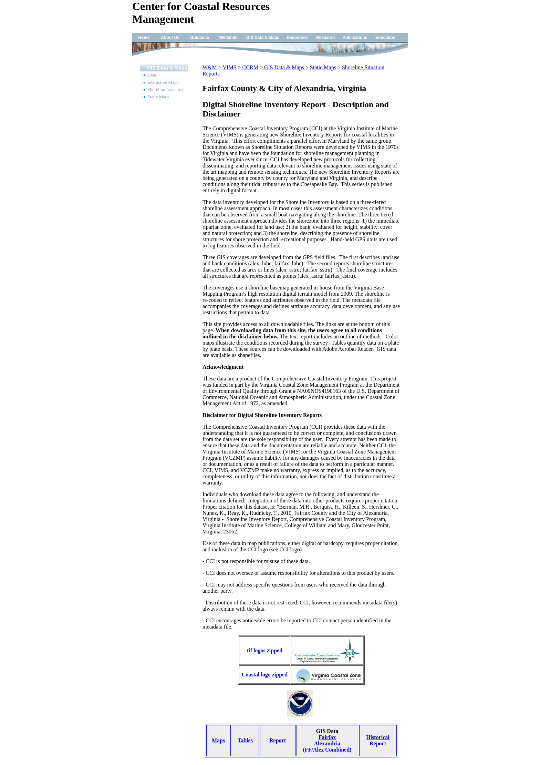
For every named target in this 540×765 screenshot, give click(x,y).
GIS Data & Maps (284, 67)
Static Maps (323, 67)
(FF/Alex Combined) (327, 750)
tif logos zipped (264, 650)
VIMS (229, 67)
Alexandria (327, 743)
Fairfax (327, 737)
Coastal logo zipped (265, 674)
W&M (210, 67)
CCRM (249, 67)
